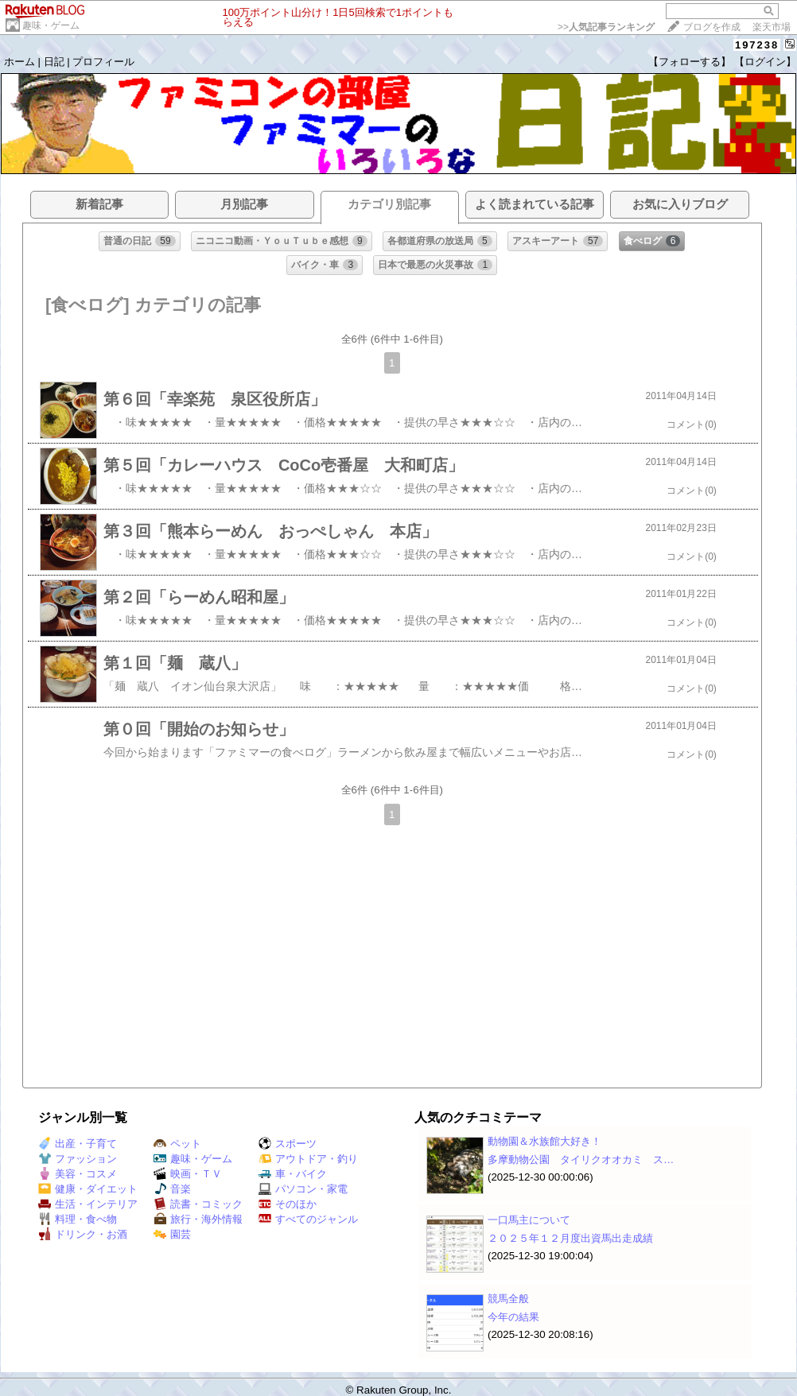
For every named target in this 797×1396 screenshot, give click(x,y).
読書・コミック (198, 1204)
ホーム (19, 62)
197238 (757, 45)
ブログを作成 (712, 27)
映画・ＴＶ (188, 1174)
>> (606, 27)
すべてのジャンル (308, 1219)
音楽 (172, 1189)
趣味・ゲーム (51, 25)
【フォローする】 (689, 62)
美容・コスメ (77, 1174)
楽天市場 (771, 27)
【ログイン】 (765, 62)
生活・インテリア (88, 1204)
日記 (54, 62)
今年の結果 (513, 1317)
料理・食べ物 (77, 1219)
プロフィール (103, 62)
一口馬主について (529, 1220)
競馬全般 (508, 1299)
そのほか (288, 1204)
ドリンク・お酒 (82, 1234)
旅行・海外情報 (198, 1219)
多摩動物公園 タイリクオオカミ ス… (581, 1159)
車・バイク (293, 1174)
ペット (177, 1144)
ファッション (77, 1159)
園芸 (172, 1234)
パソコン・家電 (303, 1189)
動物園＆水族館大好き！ (544, 1141)
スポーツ (288, 1144)
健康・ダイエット (88, 1189)
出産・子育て (77, 1144)
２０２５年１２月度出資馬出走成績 (570, 1238)
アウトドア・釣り (308, 1159)
